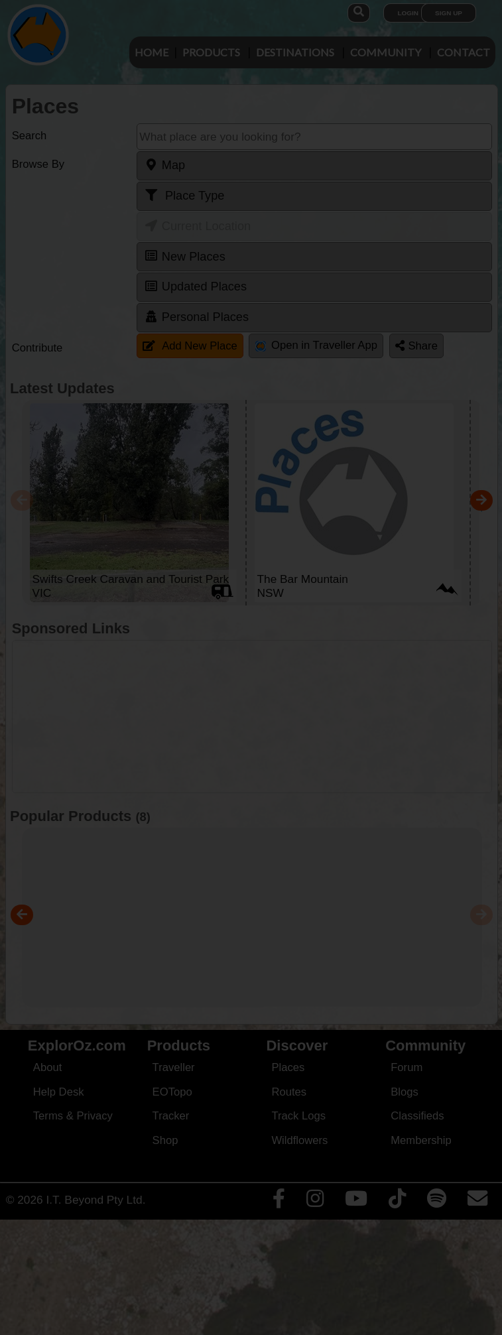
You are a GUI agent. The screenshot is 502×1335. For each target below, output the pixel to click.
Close (375, 290)
